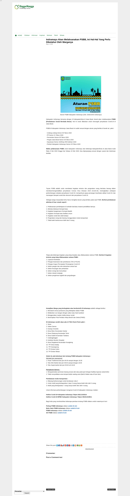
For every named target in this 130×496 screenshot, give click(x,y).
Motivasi (49, 35)
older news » (111, 489)
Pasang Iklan (68, 494)
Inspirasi (42, 35)
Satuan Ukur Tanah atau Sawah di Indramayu (32, 119)
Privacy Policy (101, 494)
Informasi (34, 35)
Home (20, 35)
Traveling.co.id (111, 494)
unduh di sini (73, 406)
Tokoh (56, 35)
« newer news (51, 489)
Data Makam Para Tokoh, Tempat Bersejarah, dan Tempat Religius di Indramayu (33, 183)
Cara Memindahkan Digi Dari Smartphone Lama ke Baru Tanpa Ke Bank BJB (33, 166)
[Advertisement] (92, 18)
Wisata (62, 35)
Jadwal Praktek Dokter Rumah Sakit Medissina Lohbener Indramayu (32, 151)
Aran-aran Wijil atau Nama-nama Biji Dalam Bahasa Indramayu (32, 135)
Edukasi (27, 35)
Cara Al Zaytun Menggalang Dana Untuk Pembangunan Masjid (33, 143)
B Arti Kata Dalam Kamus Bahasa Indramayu (33, 173)
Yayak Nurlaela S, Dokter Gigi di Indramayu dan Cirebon (33, 158)
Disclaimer (93, 494)
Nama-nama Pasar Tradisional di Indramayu (33, 126)
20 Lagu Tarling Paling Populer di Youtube (32, 111)
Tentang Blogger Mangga (81, 494)
